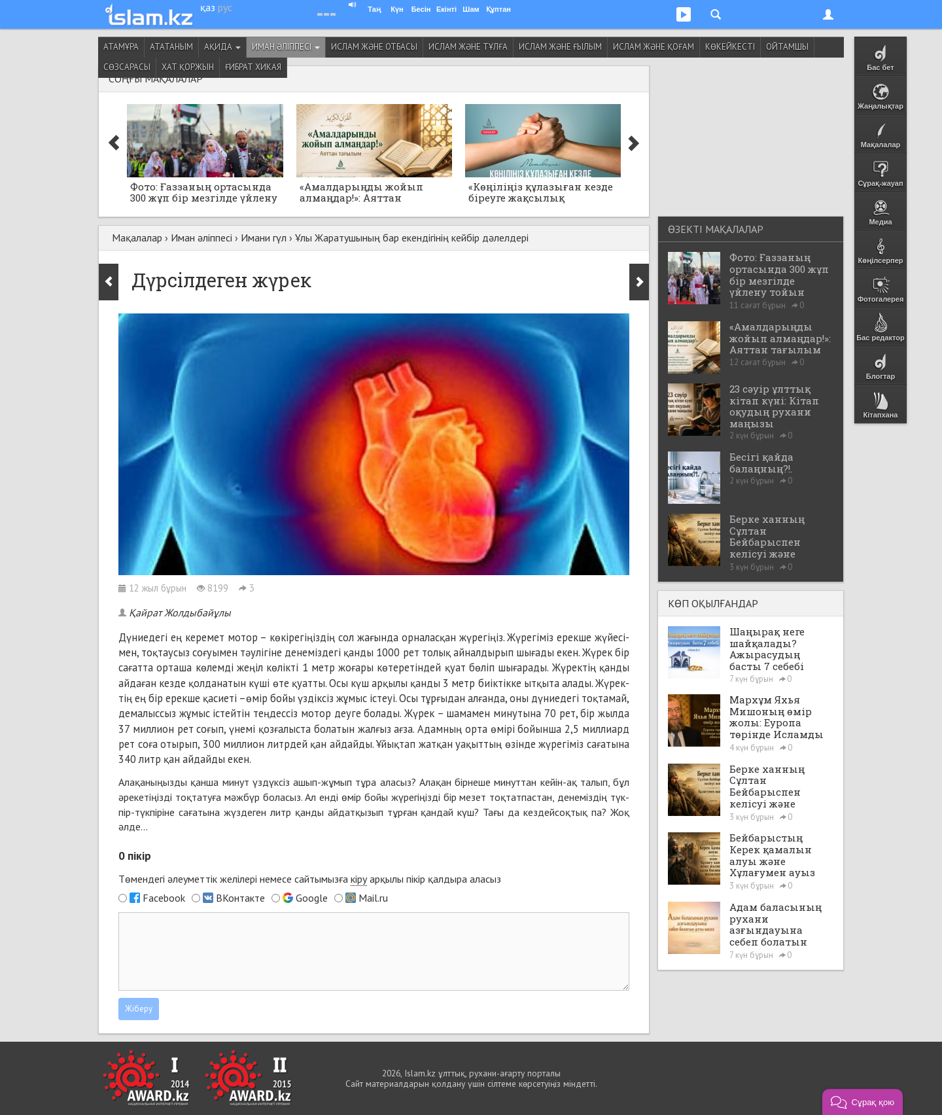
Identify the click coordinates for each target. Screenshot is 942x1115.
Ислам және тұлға (468, 46)
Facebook (164, 898)
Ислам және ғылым (560, 46)
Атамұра (121, 46)
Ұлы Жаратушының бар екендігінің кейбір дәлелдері (412, 237)
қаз (207, 7)
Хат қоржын (188, 67)
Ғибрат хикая (253, 67)
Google (312, 898)
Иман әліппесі (286, 46)
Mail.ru (373, 898)
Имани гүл (264, 237)
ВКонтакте (240, 898)
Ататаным (171, 46)
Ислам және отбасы (374, 46)
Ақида (222, 46)
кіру (359, 878)
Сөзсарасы (126, 67)
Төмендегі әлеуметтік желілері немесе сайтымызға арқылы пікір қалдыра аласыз (309, 879)
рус (225, 7)
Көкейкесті (730, 46)
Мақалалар (137, 237)
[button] (862, 1102)
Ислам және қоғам (653, 46)
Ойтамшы (787, 46)
